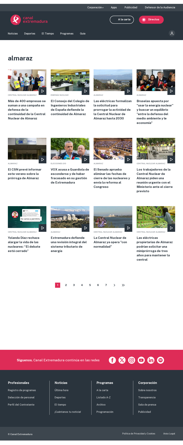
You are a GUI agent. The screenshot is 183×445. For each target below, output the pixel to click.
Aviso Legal (169, 438)
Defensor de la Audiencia (160, 7)
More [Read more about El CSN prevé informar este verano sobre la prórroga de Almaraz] (27, 161)
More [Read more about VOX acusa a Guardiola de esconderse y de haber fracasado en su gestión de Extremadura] (70, 164)
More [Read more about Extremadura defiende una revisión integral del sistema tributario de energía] (70, 233)
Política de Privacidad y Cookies (138, 438)
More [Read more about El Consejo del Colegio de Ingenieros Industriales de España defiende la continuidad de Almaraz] (70, 97)
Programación (104, 416)
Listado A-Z (103, 401)
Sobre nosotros (147, 394)
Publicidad (131, 7)
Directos (156, 20)
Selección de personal (21, 401)
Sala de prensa (147, 409)
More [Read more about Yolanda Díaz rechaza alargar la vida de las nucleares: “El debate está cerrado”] (27, 233)
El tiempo (60, 409)
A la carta (127, 20)
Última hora (61, 394)
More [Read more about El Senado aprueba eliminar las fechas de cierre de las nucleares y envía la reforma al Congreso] (113, 166)
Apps (114, 7)
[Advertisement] (91, 331)
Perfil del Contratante (21, 409)
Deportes (29, 34)
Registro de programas (22, 394)
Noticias (13, 34)
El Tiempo (48, 34)
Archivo (100, 409)
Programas (67, 34)
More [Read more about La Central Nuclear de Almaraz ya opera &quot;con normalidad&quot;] (113, 231)
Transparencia (147, 401)
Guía (82, 34)
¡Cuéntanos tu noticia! (68, 416)
